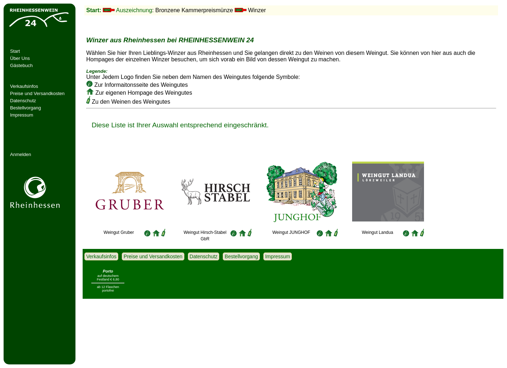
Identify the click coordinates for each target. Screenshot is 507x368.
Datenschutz (23, 100)
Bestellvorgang (25, 107)
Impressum (21, 115)
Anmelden (20, 154)
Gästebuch (21, 65)
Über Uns (20, 58)
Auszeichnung (134, 10)
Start (15, 51)
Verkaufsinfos (24, 86)
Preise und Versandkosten (37, 93)
